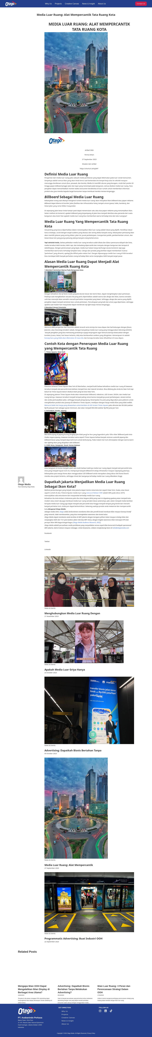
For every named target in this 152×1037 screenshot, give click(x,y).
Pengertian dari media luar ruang (57, 178)
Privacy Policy (91, 1033)
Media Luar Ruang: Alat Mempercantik (68, 865)
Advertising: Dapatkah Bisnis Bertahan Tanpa (72, 750)
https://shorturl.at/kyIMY (89, 168)
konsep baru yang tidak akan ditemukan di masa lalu (64, 338)
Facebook (48, 533)
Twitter (47, 541)
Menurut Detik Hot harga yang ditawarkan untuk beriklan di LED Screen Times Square (76, 405)
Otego (62, 512)
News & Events (49, 608)
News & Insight (88, 4)
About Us (102, 4)
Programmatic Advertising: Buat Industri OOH (73, 938)
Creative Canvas (72, 4)
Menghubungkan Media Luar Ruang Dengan (72, 613)
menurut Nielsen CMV (94, 493)
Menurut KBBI (49, 327)
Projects (58, 4)
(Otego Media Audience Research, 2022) (87, 522)
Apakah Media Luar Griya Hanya (64, 669)
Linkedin (47, 549)
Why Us (48, 4)
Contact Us (141, 4)
